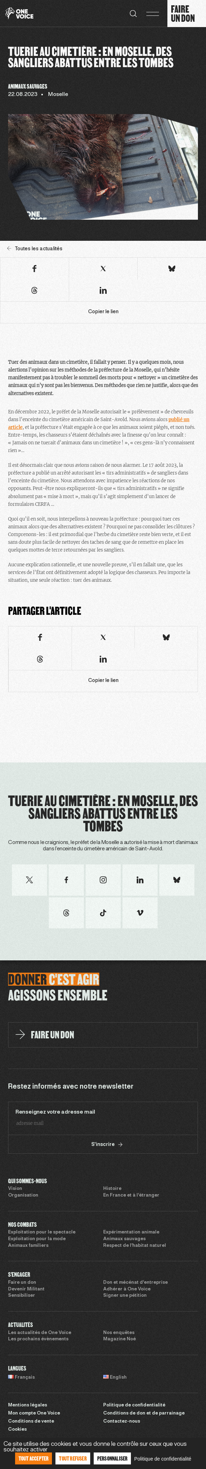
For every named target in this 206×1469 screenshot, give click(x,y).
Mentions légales (27, 1405)
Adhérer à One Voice (127, 1289)
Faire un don (22, 1283)
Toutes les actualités (34, 248)
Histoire (112, 1189)
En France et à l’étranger (131, 1195)
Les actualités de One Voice (39, 1333)
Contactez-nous (121, 1421)
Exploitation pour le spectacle (41, 1232)
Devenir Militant (26, 1289)
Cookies (17, 1430)
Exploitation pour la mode (37, 1239)
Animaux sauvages (124, 1239)
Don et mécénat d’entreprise (135, 1283)
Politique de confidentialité (134, 1405)
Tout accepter (34, 1458)
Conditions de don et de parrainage (144, 1413)
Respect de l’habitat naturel (134, 1246)
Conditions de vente (31, 1421)
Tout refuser (72, 1458)
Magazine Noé (119, 1339)
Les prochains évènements (38, 1339)
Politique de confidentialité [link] (162, 1459)
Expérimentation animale (131, 1232)
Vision (15, 1189)
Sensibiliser (21, 1296)
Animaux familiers (28, 1246)
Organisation (23, 1195)
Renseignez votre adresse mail (55, 1112)
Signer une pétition (125, 1296)
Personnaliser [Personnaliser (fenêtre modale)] (112, 1458)
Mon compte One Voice (34, 1413)
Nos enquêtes (118, 1333)
